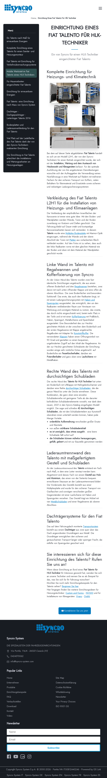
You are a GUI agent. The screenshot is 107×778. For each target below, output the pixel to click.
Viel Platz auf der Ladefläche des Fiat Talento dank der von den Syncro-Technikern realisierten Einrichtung (21, 143)
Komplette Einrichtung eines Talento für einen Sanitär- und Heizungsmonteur (20, 51)
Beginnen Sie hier (70, 586)
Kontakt (10, 711)
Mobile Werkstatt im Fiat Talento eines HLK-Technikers (20, 73)
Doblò (87, 596)
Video (9, 715)
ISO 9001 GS (62, 706)
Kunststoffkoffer (81, 333)
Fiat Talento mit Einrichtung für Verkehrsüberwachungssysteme (21, 63)
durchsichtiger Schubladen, (78, 388)
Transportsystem (90, 526)
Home (33, 18)
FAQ (9, 696)
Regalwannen (80, 286)
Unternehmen (13, 682)
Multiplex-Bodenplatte (75, 233)
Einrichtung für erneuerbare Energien (19, 93)
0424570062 (15, 656)
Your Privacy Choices (66, 701)
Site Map (60, 677)
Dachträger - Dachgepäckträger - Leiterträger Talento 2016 (19, 115)
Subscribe (53, 748)
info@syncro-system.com (20, 661)
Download (11, 706)
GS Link (97, 769)
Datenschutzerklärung (66, 682)
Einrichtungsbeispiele (16, 692)
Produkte (11, 687)
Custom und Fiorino (75, 593)
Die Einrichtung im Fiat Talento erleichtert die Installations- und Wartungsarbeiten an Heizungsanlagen (21, 160)
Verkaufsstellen (14, 701)
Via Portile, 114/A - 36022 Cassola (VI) (27, 650)
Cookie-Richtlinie (63, 687)
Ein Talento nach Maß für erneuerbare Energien (18, 39)
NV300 (89, 593)
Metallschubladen (59, 501)
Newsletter (61, 696)
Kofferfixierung (79, 316)
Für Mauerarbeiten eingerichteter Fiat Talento (19, 83)
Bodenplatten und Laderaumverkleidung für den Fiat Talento (20, 128)
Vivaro (79, 596)
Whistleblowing (63, 692)
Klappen (63, 336)
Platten (72, 240)
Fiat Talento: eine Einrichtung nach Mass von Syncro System (21, 103)
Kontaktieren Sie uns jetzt (74, 610)
